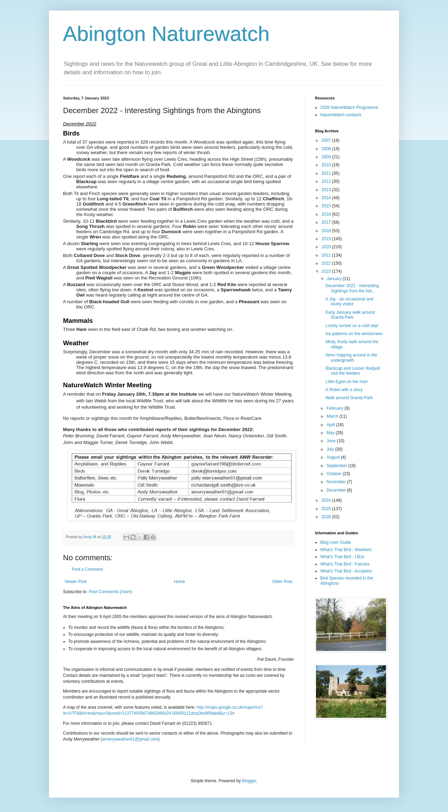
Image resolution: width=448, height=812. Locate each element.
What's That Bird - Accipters (346, 571)
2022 (327, 263)
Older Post (282, 581)
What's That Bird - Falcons (345, 564)
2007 (327, 140)
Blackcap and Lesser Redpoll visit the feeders (353, 371)
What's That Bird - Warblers (345, 549)
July (331, 449)
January (335, 278)
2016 (327, 214)
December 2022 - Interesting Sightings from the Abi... (352, 288)
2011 (327, 173)
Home (179, 581)
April (331, 424)
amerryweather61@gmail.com (130, 739)
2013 (327, 189)
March (333, 416)
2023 (327, 271)
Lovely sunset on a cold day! (352, 325)
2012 (327, 181)
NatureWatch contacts (341, 114)
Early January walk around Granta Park (350, 315)
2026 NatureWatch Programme (349, 107)
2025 (327, 508)
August (334, 457)
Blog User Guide (335, 542)
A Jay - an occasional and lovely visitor (349, 301)
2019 (327, 238)
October (335, 473)
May (331, 432)
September (337, 465)
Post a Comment (87, 569)
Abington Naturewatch (166, 34)
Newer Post (75, 581)
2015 (327, 205)
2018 (327, 230)
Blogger (249, 780)
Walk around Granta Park (349, 397)
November (337, 481)
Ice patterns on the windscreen (354, 333)
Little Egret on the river (347, 381)
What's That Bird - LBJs (342, 556)
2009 (327, 156)
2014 (327, 197)
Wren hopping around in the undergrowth (351, 357)
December (337, 490)
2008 (327, 148)
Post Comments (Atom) (110, 591)
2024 (327, 500)
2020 (327, 246)
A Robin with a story (344, 389)
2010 (327, 164)
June (332, 440)
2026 (327, 516)
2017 (327, 222)
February (335, 408)
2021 (327, 255)
